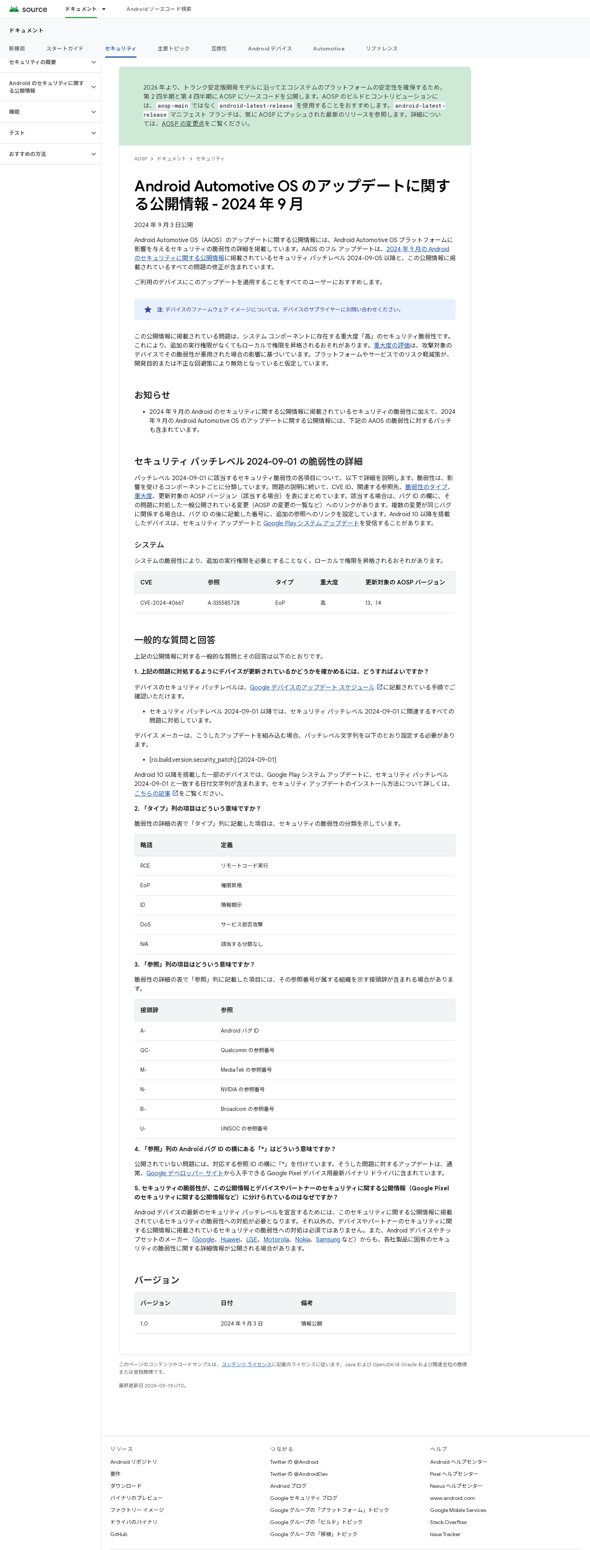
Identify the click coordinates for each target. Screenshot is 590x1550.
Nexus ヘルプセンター (456, 1486)
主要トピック (174, 48)
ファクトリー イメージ (137, 1510)
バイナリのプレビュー (136, 1498)
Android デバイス (270, 48)
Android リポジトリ (133, 1461)
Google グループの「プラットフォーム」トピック (329, 1510)
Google (204, 1239)
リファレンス (382, 48)
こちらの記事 (152, 794)
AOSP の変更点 (183, 124)
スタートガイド (65, 48)
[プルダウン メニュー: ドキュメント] (107, 9)
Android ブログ (288, 1486)
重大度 (143, 496)
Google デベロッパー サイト (185, 1173)
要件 (115, 1474)
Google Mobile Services (458, 1510)
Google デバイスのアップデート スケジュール (312, 687)
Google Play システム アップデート (311, 523)
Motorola (276, 1239)
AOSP (140, 159)
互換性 (219, 48)
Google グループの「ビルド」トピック (316, 1522)
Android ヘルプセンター (459, 1461)
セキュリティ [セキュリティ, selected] (121, 48)
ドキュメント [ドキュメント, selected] (81, 9)
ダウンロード (126, 1486)
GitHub (118, 1534)
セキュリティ (210, 159)
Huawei (230, 1239)
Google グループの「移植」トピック (313, 1534)
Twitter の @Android (294, 1461)
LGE (251, 1239)
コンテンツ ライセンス (247, 1364)
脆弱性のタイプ (426, 487)
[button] (44, 62)
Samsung (328, 1239)
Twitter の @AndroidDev (299, 1474)
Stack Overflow (448, 1522)
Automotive (329, 48)
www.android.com (452, 1498)
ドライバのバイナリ (134, 1522)
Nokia (302, 1239)
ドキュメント (26, 30)
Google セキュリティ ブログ (304, 1498)
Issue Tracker (445, 1534)
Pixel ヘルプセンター (454, 1474)
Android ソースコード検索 (159, 9)
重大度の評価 (392, 345)
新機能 (17, 48)
